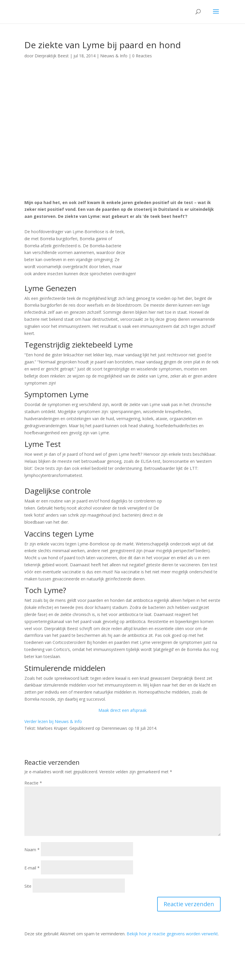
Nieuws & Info (113, 56)
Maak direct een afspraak (122, 710)
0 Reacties (142, 56)
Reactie (33, 783)
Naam (32, 849)
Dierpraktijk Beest (52, 56)
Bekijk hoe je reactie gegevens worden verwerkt (172, 933)
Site (27, 886)
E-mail (32, 868)
